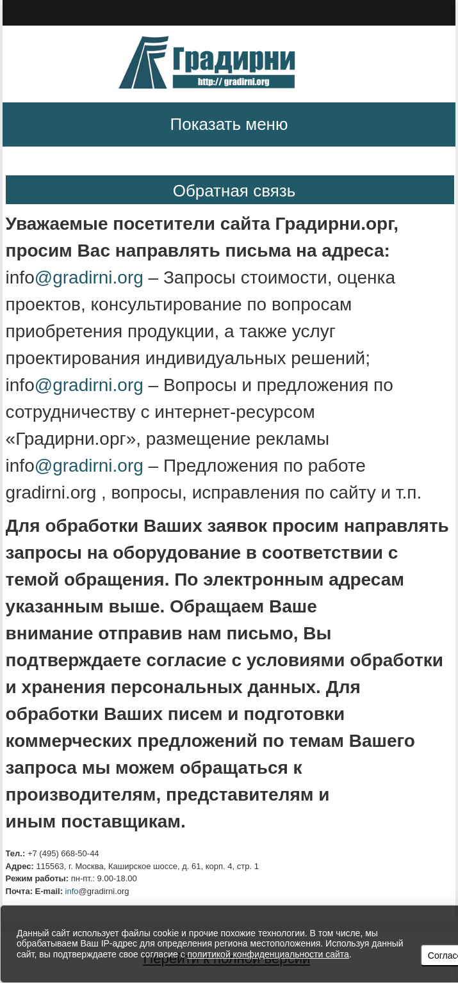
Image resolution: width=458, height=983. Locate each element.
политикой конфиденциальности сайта (268, 954)
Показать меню (229, 124)
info (72, 891)
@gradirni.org (92, 277)
